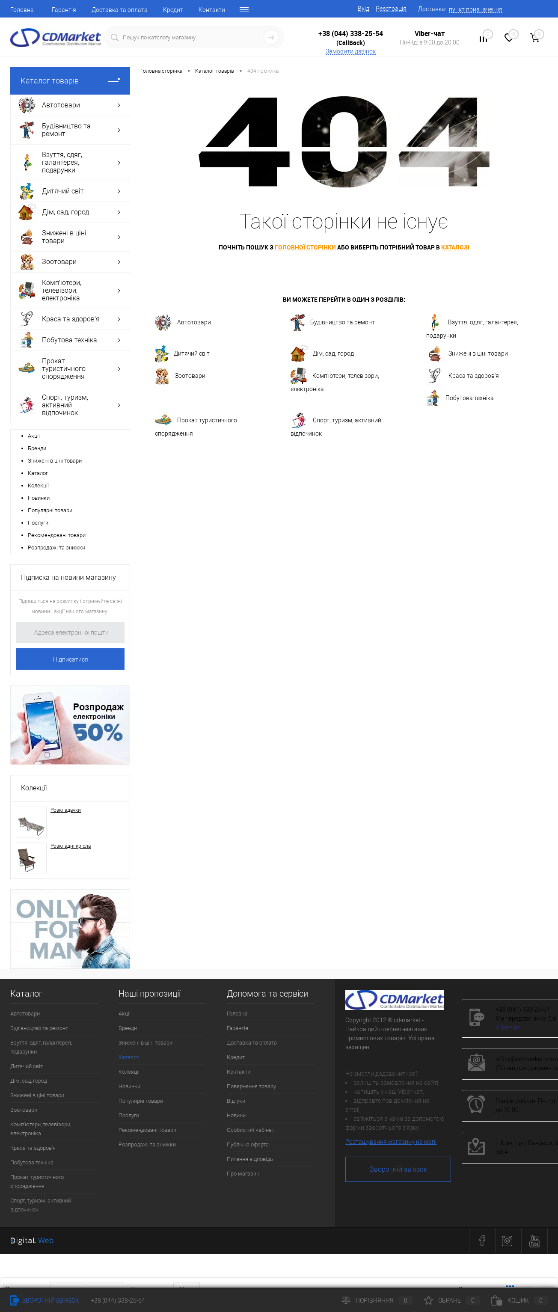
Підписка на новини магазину (68, 577)
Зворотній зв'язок (398, 1169)
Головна (22, 9)
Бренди (37, 448)
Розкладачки (65, 810)
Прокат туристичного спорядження (196, 424)
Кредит (173, 9)
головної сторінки (305, 247)
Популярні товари (50, 510)
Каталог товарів (70, 81)
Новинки (39, 498)
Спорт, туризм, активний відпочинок (336, 424)
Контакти (212, 9)
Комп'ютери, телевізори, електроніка (335, 380)
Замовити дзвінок (351, 51)
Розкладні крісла (70, 846)
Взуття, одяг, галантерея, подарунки (472, 326)
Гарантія (64, 9)
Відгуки (236, 1101)
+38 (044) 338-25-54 (350, 33)
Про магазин (243, 1173)
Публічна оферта (248, 1144)
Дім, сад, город (322, 353)
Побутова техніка (460, 398)
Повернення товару (251, 1086)
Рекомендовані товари (57, 535)
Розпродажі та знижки (56, 547)
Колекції (38, 485)
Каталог (38, 473)
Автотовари (183, 322)
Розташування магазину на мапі (390, 1141)
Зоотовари (180, 376)
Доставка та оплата (120, 9)
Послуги (38, 522)
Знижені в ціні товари (55, 460)
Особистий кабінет (250, 1130)
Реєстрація (391, 8)
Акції (34, 436)
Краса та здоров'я (462, 376)
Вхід (363, 8)
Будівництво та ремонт (333, 322)
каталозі (455, 247)
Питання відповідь (250, 1159)
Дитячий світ (182, 353)
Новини (236, 1115)
